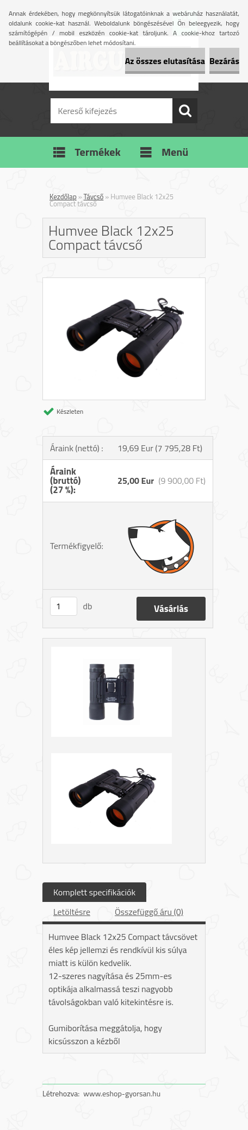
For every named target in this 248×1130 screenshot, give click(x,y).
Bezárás (224, 60)
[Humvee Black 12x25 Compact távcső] (124, 282)
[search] (184, 110)
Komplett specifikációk (94, 892)
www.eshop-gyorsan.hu (121, 1093)
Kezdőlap (63, 196)
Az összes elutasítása (165, 60)
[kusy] (63, 606)
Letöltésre (71, 911)
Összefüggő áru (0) (149, 911)
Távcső (94, 196)
